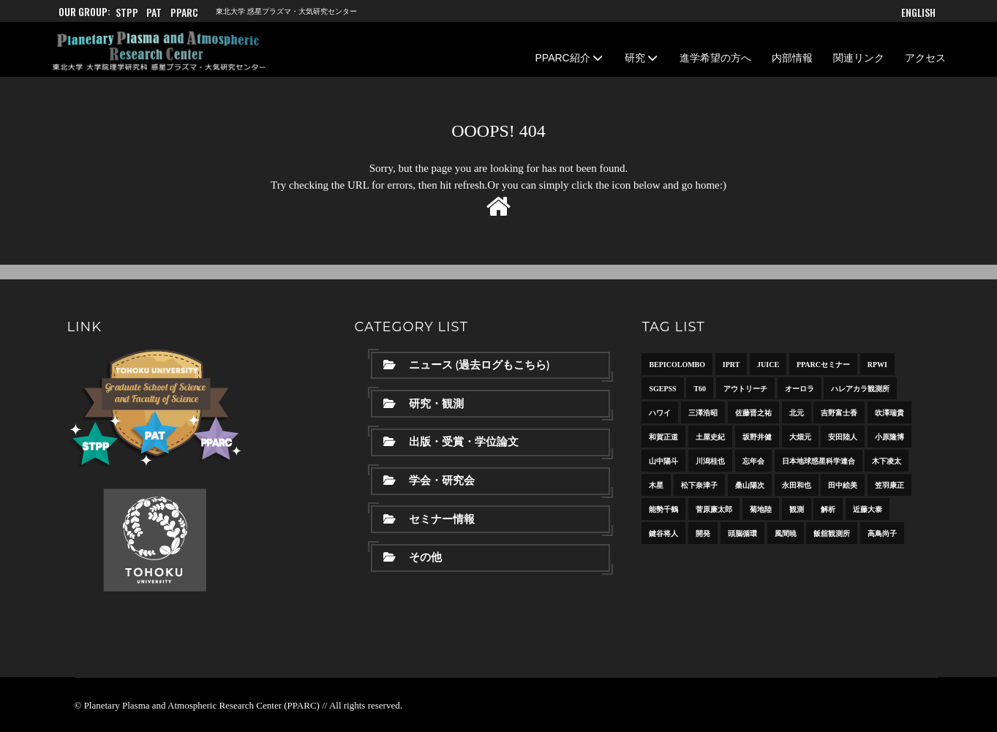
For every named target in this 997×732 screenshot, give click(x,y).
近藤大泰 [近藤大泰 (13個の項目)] (867, 509)
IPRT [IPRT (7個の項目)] (731, 365)
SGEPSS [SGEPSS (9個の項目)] (662, 389)
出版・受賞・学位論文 (451, 442)
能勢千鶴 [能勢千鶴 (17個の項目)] (663, 509)
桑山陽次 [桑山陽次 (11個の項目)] (749, 485)
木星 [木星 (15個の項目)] (656, 485)
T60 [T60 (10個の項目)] (699, 389)
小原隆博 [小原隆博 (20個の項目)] (889, 437)
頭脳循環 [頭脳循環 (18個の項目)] (742, 533)
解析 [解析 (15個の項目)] (828, 509)
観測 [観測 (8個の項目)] (796, 509)
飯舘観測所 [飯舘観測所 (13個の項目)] (831, 533)
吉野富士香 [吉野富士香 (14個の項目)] (839, 413)
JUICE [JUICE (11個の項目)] (768, 365)
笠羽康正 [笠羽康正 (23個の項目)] (889, 485)
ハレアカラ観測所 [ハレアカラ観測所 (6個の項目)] (860, 389)
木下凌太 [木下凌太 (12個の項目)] (886, 461)
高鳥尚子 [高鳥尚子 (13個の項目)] (882, 533)
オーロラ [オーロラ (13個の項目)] (799, 389)
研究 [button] (642, 58)
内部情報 (792, 58)
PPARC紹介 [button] (569, 58)
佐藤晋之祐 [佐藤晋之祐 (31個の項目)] (753, 413)
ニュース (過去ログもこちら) (466, 365)
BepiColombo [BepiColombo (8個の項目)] (677, 365)
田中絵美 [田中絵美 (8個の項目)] (842, 485)
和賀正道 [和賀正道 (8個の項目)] (663, 437)
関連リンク (858, 58)
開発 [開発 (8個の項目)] (703, 533)
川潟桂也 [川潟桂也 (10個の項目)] (710, 461)
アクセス (925, 58)
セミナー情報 (429, 519)
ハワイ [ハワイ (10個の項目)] (660, 413)
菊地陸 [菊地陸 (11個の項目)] (761, 509)
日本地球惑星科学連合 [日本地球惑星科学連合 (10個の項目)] (818, 461)
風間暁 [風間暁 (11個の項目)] (786, 533)
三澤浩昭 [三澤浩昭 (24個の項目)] (703, 413)
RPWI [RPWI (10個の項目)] (877, 365)
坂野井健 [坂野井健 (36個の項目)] (757, 437)
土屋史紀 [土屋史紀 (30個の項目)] (710, 437)
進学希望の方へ (715, 58)
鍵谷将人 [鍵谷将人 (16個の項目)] (663, 533)
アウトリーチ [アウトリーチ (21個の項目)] (745, 389)
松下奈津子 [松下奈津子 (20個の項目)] (699, 485)
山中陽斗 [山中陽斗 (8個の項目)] (663, 461)
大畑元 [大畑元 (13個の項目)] (800, 437)
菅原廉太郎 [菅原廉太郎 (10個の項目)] (714, 509)
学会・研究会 (429, 480)
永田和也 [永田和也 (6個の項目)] (796, 485)
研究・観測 (423, 404)
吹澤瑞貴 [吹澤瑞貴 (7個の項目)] (889, 413)
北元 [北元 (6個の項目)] (796, 413)
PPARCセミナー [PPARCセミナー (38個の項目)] (823, 365)
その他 (412, 557)
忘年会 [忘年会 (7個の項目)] (753, 461)
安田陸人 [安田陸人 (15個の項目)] (842, 437)
